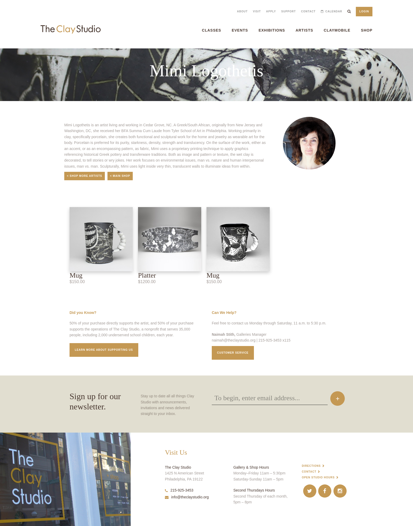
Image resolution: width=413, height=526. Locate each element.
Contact (308, 11)
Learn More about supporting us (104, 349)
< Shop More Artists (84, 175)
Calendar (333, 11)
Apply (271, 11)
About (242, 11)
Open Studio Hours (318, 477)
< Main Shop (120, 175)
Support (288, 11)
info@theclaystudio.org (187, 497)
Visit (257, 11)
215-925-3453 (179, 490)
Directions (311, 465)
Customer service (233, 352)
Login (364, 11)
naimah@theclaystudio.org (233, 340)
